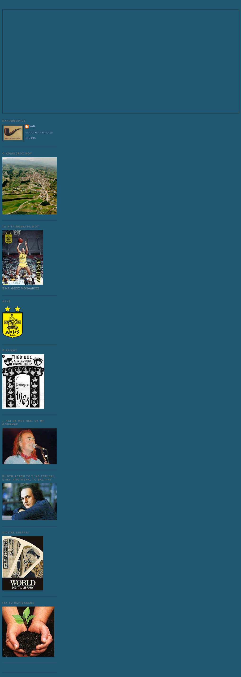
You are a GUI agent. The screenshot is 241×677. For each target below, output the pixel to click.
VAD (32, 126)
